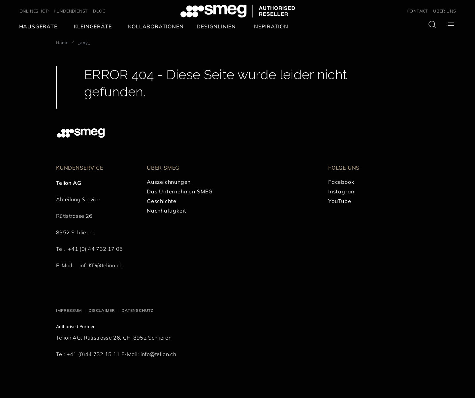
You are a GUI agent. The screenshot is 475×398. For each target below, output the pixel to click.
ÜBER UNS (444, 11)
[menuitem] (40, 26)
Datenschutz (137, 310)
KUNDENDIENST (71, 11)
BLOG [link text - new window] (99, 11)
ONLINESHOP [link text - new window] (34, 11)
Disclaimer (101, 310)
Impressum (69, 310)
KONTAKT (417, 11)
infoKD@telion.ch (101, 265)
